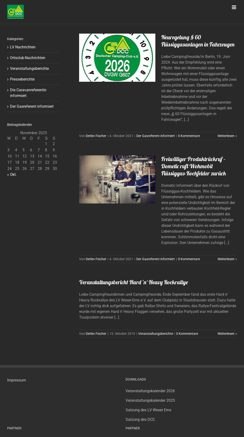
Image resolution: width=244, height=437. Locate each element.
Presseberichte (22, 79)
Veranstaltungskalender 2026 (150, 391)
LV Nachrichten (23, 47)
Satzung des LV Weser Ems (148, 410)
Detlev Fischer (96, 136)
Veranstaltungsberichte (155, 333)
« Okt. (12, 174)
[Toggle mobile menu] (234, 7)
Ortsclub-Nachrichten (27, 58)
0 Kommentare (189, 136)
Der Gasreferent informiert (155, 136)
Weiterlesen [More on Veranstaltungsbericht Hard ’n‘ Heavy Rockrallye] (226, 333)
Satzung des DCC (140, 419)
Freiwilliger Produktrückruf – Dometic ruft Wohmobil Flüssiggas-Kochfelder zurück (193, 166)
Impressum (16, 380)
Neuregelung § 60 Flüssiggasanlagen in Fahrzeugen (197, 41)
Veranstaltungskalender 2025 (150, 400)
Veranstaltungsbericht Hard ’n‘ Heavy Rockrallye (133, 282)
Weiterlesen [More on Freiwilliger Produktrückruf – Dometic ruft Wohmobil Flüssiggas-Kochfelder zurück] (226, 259)
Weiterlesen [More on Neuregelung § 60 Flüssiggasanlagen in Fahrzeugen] (226, 136)
